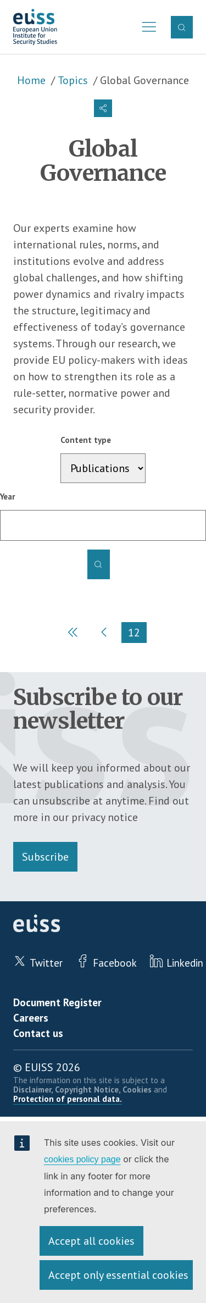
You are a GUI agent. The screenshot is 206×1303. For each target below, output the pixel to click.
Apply (98, 564)
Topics (73, 80)
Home (31, 80)
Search (182, 27)
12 (137, 634)
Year (7, 496)
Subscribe (45, 857)
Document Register (57, 1002)
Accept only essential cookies (118, 1275)
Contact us (38, 1033)
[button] (103, 108)
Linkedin (184, 962)
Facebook (115, 962)
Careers (30, 1017)
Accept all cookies (91, 1241)
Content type (85, 440)
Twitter (46, 962)
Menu (146, 27)
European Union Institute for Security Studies (35, 27)
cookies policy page (82, 1159)
